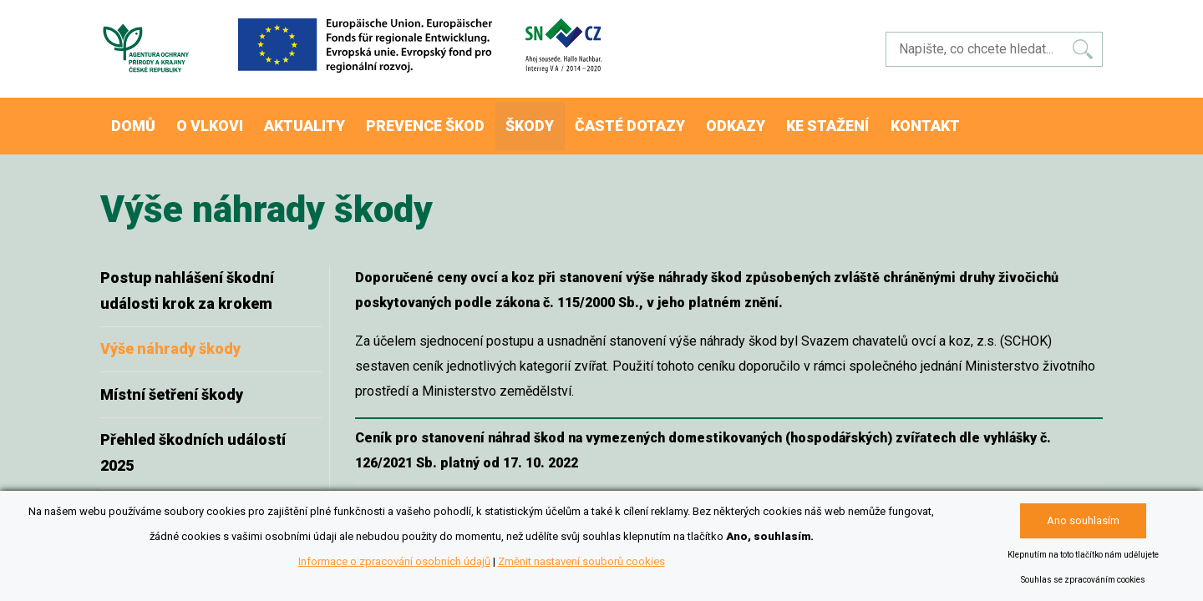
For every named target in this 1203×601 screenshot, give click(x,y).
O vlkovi (222, 121)
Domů (137, 121)
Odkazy (777, 121)
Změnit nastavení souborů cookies (581, 561)
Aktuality (324, 121)
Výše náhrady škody (170, 337)
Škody (560, 121)
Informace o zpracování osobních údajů (394, 561)
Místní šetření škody (171, 383)
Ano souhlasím (1083, 520)
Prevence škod (449, 121)
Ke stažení (876, 121)
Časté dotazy (666, 121)
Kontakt (980, 121)
